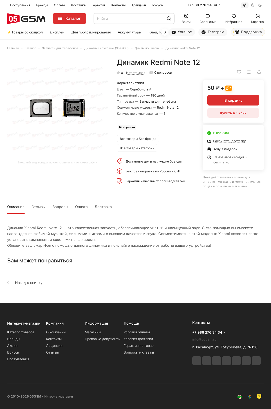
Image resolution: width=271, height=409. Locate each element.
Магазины (93, 332)
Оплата (81, 206)
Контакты (54, 339)
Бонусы (13, 352)
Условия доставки (138, 339)
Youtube (182, 32)
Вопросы (60, 206)
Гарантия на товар (139, 345)
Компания (55, 323)
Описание (16, 206)
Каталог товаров (20, 332)
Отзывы (38, 206)
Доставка (103, 206)
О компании (56, 332)
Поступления (18, 359)
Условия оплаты (137, 332)
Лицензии (54, 345)
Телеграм (213, 32)
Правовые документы (102, 339)
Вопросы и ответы (139, 352)
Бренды (13, 339)
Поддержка (247, 33)
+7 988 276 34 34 (202, 5)
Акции (12, 345)
